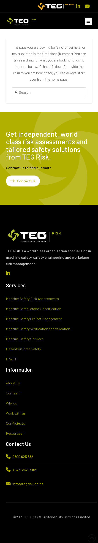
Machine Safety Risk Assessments (32, 298)
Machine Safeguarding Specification (33, 308)
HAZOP (11, 359)
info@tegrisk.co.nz (27, 484)
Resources (14, 433)
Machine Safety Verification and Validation (38, 329)
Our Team (13, 393)
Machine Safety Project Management (34, 319)
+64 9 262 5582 (24, 470)
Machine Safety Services (25, 339)
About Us (13, 383)
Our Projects (15, 423)
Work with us (16, 413)
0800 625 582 (22, 456)
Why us (11, 403)
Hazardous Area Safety (23, 349)
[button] (88, 21)
